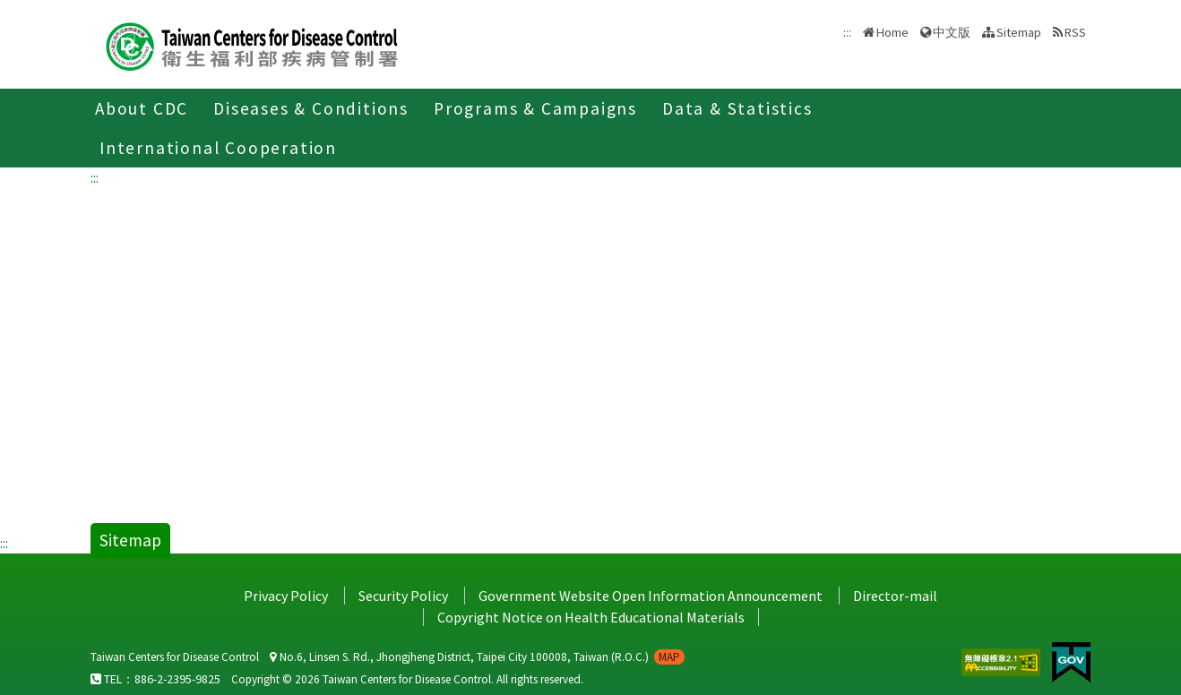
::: (95, 177)
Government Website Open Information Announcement (650, 596)
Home (892, 32)
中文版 (951, 32)
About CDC (141, 108)
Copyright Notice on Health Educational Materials (591, 617)
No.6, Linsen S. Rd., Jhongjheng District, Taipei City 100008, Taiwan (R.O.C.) (477, 657)
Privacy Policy (286, 596)
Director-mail (895, 596)
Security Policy (403, 596)
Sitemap (1018, 32)
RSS (1075, 32)
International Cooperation (218, 148)
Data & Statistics (737, 108)
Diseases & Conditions (311, 108)
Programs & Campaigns (535, 108)
